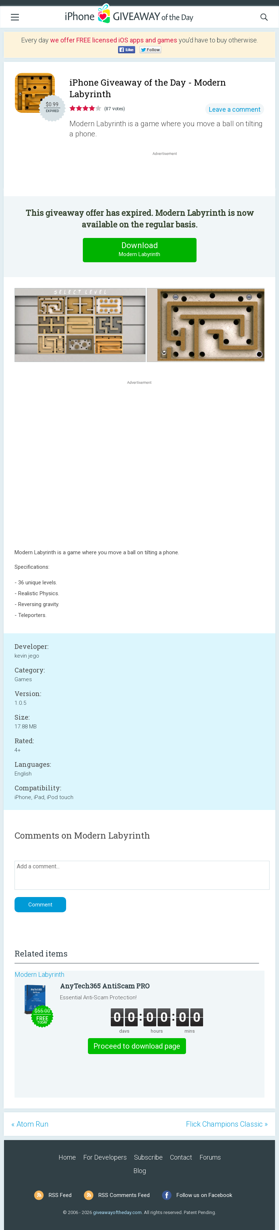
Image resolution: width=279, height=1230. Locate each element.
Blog (139, 1171)
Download (139, 250)
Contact (181, 1157)
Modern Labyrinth (39, 974)
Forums (210, 1157)
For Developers (105, 1157)
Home (67, 1157)
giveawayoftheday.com (117, 1212)
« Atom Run (29, 1124)
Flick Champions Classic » (227, 1124)
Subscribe (148, 1157)
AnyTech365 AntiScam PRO (104, 986)
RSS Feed (60, 1195)
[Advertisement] (168, 174)
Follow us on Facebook (204, 1195)
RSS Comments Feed (124, 1195)
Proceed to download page (136, 1046)
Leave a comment (234, 109)
